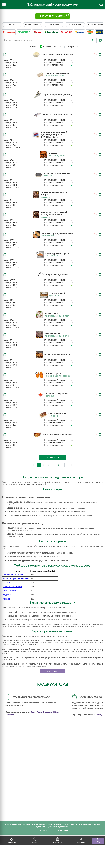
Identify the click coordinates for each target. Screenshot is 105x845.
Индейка (7, 595)
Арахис (6, 599)
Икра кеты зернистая (13, 574)
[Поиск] (101, 4)
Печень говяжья (10, 590)
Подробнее (62, 830)
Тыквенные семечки (12, 586)
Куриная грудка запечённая (16, 578)
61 (66, 465)
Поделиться (52, 671)
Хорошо (44, 830)
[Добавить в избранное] (95, 55)
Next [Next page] (71, 465)
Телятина (7, 582)
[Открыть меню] (4, 4)
